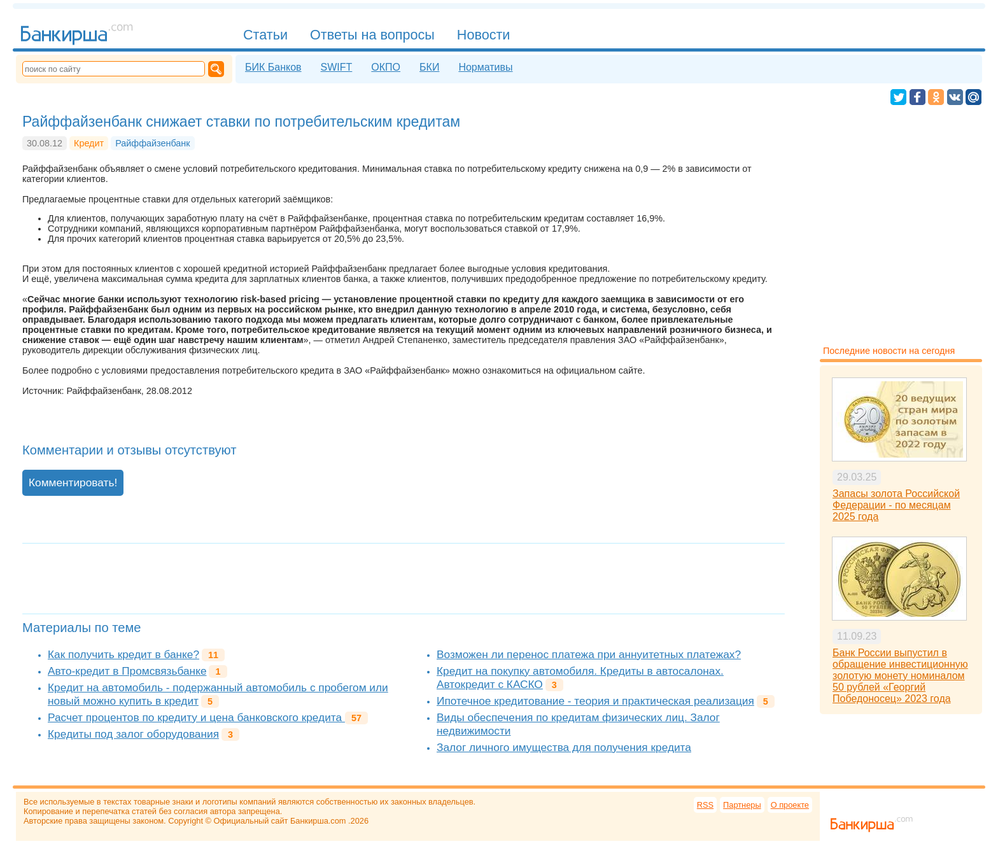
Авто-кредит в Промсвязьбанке (127, 671)
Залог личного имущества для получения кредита (564, 747)
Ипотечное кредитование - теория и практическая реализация (595, 700)
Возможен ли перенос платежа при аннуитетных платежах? (589, 654)
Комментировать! (73, 482)
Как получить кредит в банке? (123, 654)
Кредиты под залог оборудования (133, 734)
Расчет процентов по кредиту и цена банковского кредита (196, 717)
